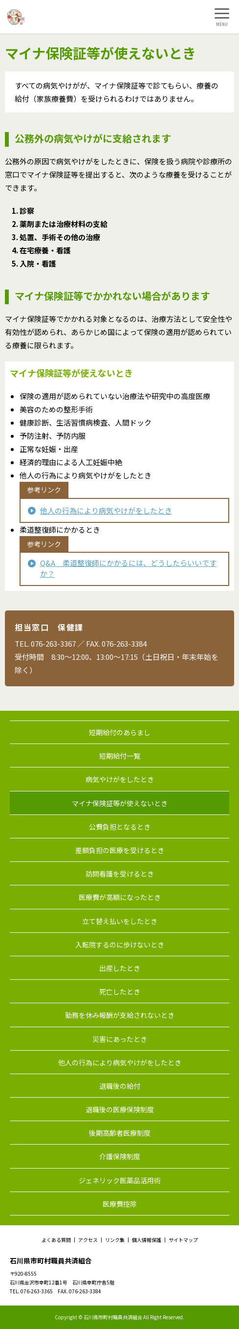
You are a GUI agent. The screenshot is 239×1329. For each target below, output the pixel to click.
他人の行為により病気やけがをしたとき (106, 510)
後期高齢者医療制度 (120, 1133)
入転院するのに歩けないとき (119, 944)
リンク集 (115, 1240)
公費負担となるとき (120, 827)
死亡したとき (119, 991)
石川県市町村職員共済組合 (51, 1260)
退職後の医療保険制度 (120, 1109)
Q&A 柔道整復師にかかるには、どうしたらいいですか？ (128, 568)
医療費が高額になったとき (120, 897)
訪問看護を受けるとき (120, 873)
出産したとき (119, 968)
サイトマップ (183, 1240)
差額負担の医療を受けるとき (119, 850)
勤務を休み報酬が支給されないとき (119, 1015)
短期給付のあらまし (120, 732)
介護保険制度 (119, 1156)
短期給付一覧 (119, 756)
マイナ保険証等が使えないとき (120, 803)
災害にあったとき (119, 1039)
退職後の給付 (119, 1086)
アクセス (88, 1240)
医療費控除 (120, 1204)
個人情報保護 (146, 1240)
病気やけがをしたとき (120, 779)
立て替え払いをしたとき (119, 921)
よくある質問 (56, 1240)
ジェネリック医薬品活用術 (120, 1180)
